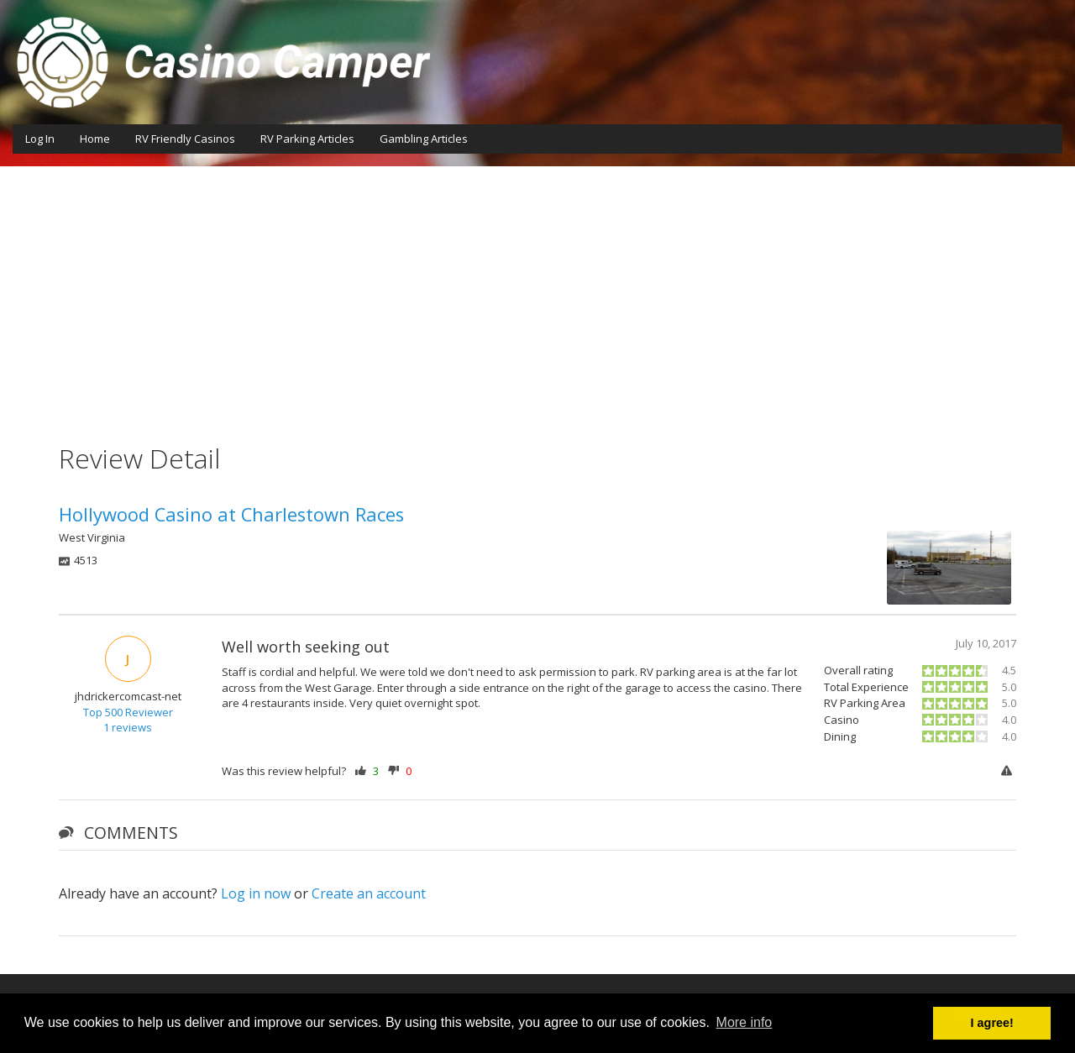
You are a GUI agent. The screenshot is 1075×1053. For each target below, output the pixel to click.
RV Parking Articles (307, 138)
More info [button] (744, 1022)
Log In (40, 138)
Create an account (369, 893)
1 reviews (127, 727)
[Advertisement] (537, 292)
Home (95, 138)
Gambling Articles (424, 138)
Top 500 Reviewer (128, 712)
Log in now (256, 893)
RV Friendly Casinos (185, 138)
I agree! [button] (992, 1022)
